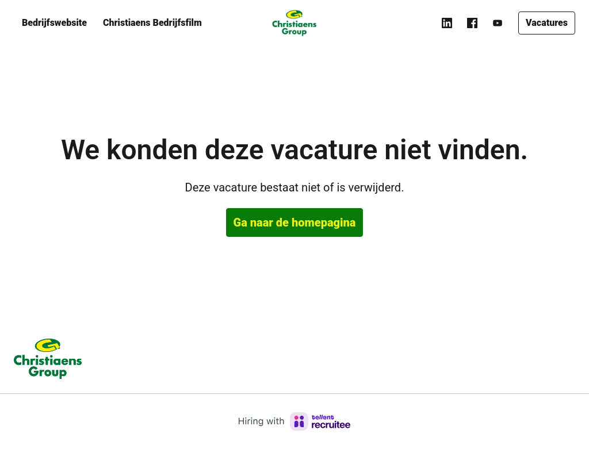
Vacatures (547, 22)
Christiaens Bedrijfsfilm (152, 22)
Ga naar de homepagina (295, 222)
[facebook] (472, 22)
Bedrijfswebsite (54, 22)
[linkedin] (446, 22)
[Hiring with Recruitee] (294, 421)
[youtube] (497, 22)
